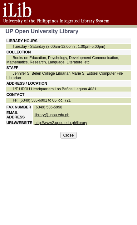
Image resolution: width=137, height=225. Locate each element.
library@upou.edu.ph (52, 115)
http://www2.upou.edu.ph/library (61, 123)
